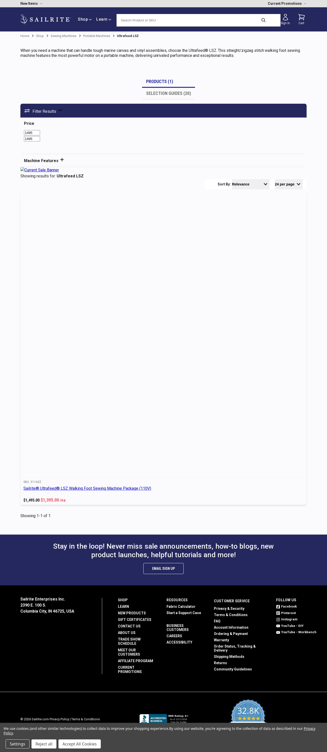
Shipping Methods (229, 657)
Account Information (231, 627)
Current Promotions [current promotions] (287, 4)
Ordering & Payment (231, 634)
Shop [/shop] (85, 19)
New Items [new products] (31, 4)
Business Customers (178, 628)
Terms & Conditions (231, 615)
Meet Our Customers (129, 652)
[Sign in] (285, 19)
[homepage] (45, 19)
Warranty (221, 640)
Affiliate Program (135, 661)
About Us (127, 633)
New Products (132, 613)
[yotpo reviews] (248, 719)
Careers (174, 636)
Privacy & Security (229, 609)
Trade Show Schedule (129, 641)
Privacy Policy (59, 719)
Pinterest (286, 613)
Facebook (286, 606)
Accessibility (179, 642)
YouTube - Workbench (296, 632)
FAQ (217, 621)
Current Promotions (130, 669)
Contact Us (129, 626)
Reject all (44, 744)
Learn (123, 607)
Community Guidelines (233, 669)
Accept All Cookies (79, 744)
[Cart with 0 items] (302, 19)
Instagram (287, 619)
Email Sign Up (163, 569)
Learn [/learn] (103, 19)
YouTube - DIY (290, 626)
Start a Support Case (184, 613)
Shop (123, 600)
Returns (220, 663)
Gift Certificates (134, 620)
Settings (17, 744)
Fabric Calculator (181, 607)
